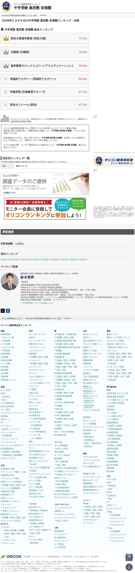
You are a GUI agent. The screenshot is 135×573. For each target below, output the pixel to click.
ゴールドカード (9, 442)
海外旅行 (44, 510)
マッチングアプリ (90, 493)
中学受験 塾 (59, 389)
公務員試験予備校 (62, 491)
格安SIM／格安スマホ (116, 344)
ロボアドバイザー (8, 458)
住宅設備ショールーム (10, 501)
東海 (12, 485)
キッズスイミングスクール (65, 518)
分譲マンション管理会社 (11, 482)
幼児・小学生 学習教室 (64, 432)
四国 (110, 360)
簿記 (64, 465)
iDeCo (109, 492)
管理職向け (89, 440)
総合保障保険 (112, 462)
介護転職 (87, 363)
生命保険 (4, 367)
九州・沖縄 (61, 370)
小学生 (74, 425)
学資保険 (4, 376)
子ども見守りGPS (36, 497)
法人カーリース (89, 420)
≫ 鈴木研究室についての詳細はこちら (36, 303)
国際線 (41, 523)
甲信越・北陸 (69, 363)
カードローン (6, 426)
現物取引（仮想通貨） (12, 452)
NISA (3, 393)
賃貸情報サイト (7, 495)
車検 (31, 441)
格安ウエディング (90, 480)
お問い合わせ (67, 557)
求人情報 (94, 557)
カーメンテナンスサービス (40, 445)
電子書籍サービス (36, 458)
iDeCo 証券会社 (7, 406)
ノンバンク (15, 429)
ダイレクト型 (8, 337)
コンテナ (34, 386)
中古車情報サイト (36, 412)
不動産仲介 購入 (8, 475)
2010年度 (64, 259)
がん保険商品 (112, 442)
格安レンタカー (35, 402)
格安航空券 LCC (36, 520)
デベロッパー (8, 543)
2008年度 (83, 259)
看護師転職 (87, 360)
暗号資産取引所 (7, 449)
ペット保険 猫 (113, 419)
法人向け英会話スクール (64, 494)
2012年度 (44, 259)
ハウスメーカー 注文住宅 (11, 521)
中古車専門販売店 (38, 419)
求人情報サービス (90, 383)
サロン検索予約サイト (92, 466)
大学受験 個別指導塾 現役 (65, 341)
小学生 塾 (58, 409)
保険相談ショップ (8, 380)
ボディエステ (88, 463)
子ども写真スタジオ (37, 454)
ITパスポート (69, 475)
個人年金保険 (112, 465)
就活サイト (87, 337)
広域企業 (112, 363)
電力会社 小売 (35, 494)
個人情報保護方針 (54, 557)
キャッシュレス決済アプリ (12, 445)
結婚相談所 (87, 483)
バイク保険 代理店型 (115, 403)
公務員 (59, 475)
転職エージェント (90, 357)
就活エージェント (90, 334)
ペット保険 (5, 363)
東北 (7, 530)
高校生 (59, 425)
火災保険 (4, 357)
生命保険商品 (112, 432)
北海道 (59, 360)
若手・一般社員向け (93, 443)
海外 (38, 533)
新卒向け (88, 446)
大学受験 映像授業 (62, 354)
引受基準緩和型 (115, 429)
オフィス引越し (35, 480)
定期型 (119, 426)
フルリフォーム (9, 508)
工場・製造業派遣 (90, 376)
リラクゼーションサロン (64, 514)
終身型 (111, 426)
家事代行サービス (36, 344)
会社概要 (27, 557)
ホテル (31, 536)
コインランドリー (36, 350)
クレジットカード (8, 432)
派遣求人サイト (89, 380)
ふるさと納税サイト (37, 376)
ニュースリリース (38, 557)
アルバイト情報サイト (92, 344)
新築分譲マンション (9, 514)
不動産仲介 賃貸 (8, 491)
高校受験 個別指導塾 (63, 373)
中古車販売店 (34, 415)
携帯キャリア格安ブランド (118, 337)
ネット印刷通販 (89, 424)
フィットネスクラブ (63, 508)
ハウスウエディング (91, 477)
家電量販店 (59, 531)
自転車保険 (5, 354)
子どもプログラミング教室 (65, 497)
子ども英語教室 (61, 445)
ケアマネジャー (72, 471)
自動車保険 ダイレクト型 (117, 393)
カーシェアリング (36, 396)
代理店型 (6, 341)
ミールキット (34, 360)
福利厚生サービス (36, 490)
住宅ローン (5, 419)
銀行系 (5, 429)
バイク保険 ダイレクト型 (117, 400)
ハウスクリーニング (37, 347)
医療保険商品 (112, 422)
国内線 (33, 523)
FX (2, 422)
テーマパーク (88, 523)
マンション (7, 472)
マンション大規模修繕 (10, 488)
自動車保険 (5, 334)
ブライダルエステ (90, 457)
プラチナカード (117, 525)
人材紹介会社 (88, 402)
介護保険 (110, 458)
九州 (23, 485)
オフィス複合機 (35, 487)
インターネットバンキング (12, 413)
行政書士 (60, 471)
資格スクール (60, 478)
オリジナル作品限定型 (40, 467)
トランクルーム (35, 380)
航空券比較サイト (36, 514)
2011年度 (54, 259)
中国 (129, 357)
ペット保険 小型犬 (114, 416)
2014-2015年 (14, 259)
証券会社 (6, 396)
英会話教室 (59, 452)
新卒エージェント (90, 397)
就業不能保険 (112, 449)
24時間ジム (59, 511)
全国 (98, 516)
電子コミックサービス (38, 461)
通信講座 (58, 458)
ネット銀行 (5, 409)
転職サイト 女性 (90, 350)
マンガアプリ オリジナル (39, 474)
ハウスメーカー (9, 540)
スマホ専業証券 (7, 403)
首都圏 (5, 485)
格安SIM (112, 347)
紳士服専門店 (60, 538)
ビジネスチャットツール (93, 427)
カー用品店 (59, 544)
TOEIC (59, 468)
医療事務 (64, 462)
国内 (32, 533)
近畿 (18, 485)
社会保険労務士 (70, 468)
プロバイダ (111, 350)
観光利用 (34, 543)
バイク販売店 (34, 428)
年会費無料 (7, 435)
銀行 (4, 400)
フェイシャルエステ (91, 460)
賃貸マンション (7, 498)
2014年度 (25, 259)
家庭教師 (58, 428)
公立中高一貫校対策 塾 (64, 402)
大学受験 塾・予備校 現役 (65, 334)
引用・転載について (82, 557)
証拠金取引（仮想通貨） (13, 455)
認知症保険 (111, 452)
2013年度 (35, 259)
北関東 (13, 530)
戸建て (17, 472)
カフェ (31, 448)
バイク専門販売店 (38, 432)
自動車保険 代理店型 (115, 396)
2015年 (4, 259)
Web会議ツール (89, 430)
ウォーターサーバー (37, 334)
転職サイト (87, 347)
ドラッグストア (61, 534)
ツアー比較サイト (36, 527)
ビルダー (6, 527)
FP (57, 462)
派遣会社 (87, 373)
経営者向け (89, 437)
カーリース (33, 406)
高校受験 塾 (59, 357)
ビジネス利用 (36, 540)
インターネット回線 (115, 367)
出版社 (33, 471)
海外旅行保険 (6, 360)
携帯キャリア (112, 334)
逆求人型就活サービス (92, 341)
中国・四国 (21, 534)
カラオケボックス (90, 520)
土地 (23, 472)
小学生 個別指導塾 (62, 415)
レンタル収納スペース (40, 383)
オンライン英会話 (62, 455)
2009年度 (73, 259)
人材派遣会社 (88, 406)
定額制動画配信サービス (39, 451)
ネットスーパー (35, 367)
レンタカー (33, 399)
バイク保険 (5, 344)
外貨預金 (4, 416)
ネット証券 (5, 390)
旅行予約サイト (35, 507)
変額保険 (110, 468)
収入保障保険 (114, 439)
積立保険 (110, 471)
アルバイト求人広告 (91, 410)
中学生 (67, 425)
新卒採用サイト (89, 392)
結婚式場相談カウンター (93, 487)
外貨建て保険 (112, 455)
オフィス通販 (34, 484)
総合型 (33, 464)
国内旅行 (34, 510)
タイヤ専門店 (60, 547)
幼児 (58, 449)
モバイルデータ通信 (115, 341)
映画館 (86, 503)
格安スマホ (122, 347)
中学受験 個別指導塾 (63, 396)
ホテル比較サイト (36, 517)
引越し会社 (33, 393)
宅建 (58, 465)
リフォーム (5, 504)
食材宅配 (32, 354)
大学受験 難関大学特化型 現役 (67, 347)
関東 (100, 507)
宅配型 (33, 389)
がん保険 (4, 373)
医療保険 (4, 370)
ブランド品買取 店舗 (37, 477)
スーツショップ (61, 541)
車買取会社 (33, 409)
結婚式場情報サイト (91, 490)
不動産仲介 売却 (8, 469)
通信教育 (58, 422)
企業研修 (87, 433)
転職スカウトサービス (92, 354)
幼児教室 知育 (60, 435)
